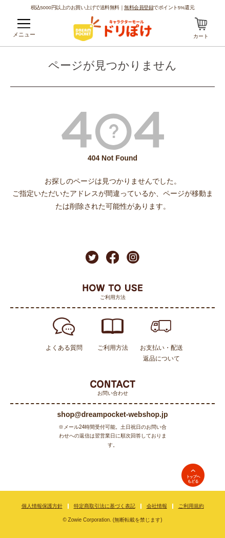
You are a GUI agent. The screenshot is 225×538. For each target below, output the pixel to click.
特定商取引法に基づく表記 (104, 506)
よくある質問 (64, 347)
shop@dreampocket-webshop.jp (112, 414)
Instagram (133, 257)
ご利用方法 (112, 347)
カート (201, 36)
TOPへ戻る (192, 475)
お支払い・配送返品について (161, 353)
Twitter (92, 257)
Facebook (112, 257)
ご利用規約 (191, 506)
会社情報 (157, 506)
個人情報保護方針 (42, 506)
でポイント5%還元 (159, 7)
